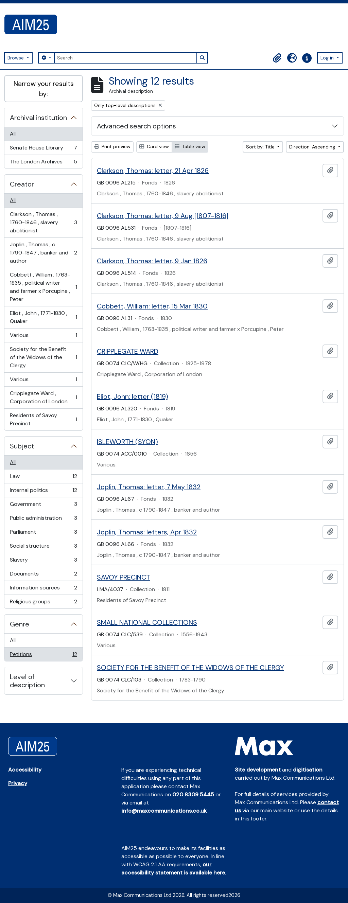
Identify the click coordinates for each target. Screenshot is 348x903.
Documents (43, 575)
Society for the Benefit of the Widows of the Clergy (43, 357)
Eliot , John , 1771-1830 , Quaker (43, 317)
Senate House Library (43, 149)
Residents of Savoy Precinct (43, 419)
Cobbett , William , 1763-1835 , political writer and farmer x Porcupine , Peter (43, 287)
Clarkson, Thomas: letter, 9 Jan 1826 (152, 261)
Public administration (43, 519)
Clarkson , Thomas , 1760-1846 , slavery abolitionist (43, 222)
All (13, 133)
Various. (43, 336)
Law (43, 477)
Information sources (43, 589)
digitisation (308, 769)
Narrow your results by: (44, 88)
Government (43, 505)
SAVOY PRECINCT (123, 577)
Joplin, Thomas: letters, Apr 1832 (147, 532)
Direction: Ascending (312, 147)
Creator (22, 184)
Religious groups (43, 603)
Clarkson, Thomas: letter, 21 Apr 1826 (153, 170)
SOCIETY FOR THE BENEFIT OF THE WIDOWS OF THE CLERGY (190, 667)
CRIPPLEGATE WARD (127, 351)
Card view (154, 146)
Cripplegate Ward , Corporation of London (43, 397)
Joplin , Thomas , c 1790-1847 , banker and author (43, 252)
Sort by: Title (261, 147)
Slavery (43, 561)
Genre (19, 624)
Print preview (112, 146)
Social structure (43, 547)
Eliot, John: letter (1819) (132, 396)
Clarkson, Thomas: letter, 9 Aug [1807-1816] (162, 216)
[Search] (125, 58)
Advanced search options (136, 126)
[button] (276, 58)
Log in (327, 58)
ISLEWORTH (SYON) (127, 442)
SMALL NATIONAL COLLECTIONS (147, 622)
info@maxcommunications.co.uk (164, 810)
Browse (16, 58)
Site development (258, 769)
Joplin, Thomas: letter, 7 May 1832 (149, 487)
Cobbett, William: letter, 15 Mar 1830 (152, 306)
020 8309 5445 (193, 794)
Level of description (27, 680)
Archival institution (38, 117)
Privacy (17, 783)
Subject (22, 446)
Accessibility (24, 769)
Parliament (43, 533)
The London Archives (43, 163)
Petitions (43, 655)
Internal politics (43, 491)
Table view (190, 146)
